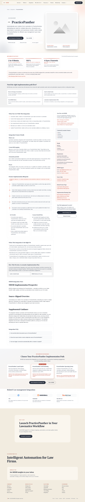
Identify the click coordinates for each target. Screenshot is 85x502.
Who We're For (38, 2)
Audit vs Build (27, 487)
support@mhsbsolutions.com (65, 169)
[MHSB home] (6, 3)
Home (8, 9)
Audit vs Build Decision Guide (63, 196)
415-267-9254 (63, 171)
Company (64, 2)
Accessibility (68, 498)
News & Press (9, 492)
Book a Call (78, 2)
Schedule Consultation (26, 436)
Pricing (26, 492)
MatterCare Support (29, 490)
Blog (63, 487)
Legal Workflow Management (63, 188)
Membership (57, 2)
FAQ (63, 489)
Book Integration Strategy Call (15, 38)
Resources (46, 2)
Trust (77, 498)
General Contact (66, 216)
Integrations (31, 2)
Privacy (57, 498)
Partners (52, 2)
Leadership (9, 489)
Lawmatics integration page (63, 179)
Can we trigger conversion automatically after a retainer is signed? (26, 341)
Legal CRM (46, 487)
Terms (53, 498)
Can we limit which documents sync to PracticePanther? (24, 333)
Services (19, 2)
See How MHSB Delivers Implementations (65, 123)
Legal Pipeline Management (63, 186)
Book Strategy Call (67, 212)
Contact (63, 490)
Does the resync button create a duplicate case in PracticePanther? (26, 337)
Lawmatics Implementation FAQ (63, 199)
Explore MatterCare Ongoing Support (64, 124)
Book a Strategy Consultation (63, 119)
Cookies (60, 498)
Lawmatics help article (61, 180)
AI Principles (73, 498)
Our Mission (9, 487)
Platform (25, 2)
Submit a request (64, 173)
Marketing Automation (48, 489)
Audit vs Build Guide (14, 273)
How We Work (28, 489)
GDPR (64, 498)
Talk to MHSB (29, 38)
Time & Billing (46, 490)
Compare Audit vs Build (62, 121)
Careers (8, 490)
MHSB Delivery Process (37, 273)
